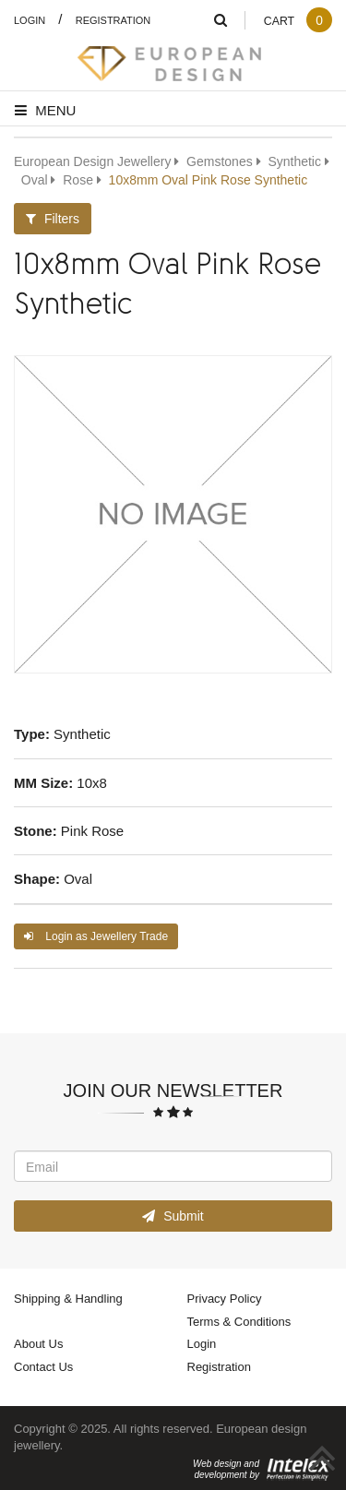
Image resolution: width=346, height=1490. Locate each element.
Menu (45, 110)
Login (29, 20)
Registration (113, 20)
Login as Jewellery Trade (96, 936)
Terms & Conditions (239, 1321)
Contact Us (43, 1366)
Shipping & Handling (68, 1298)
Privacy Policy (224, 1298)
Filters (52, 218)
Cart (297, 21)
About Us (38, 1343)
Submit (172, 1215)
